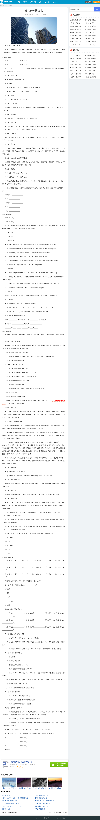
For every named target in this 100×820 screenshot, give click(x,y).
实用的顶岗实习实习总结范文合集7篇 (75, 42)
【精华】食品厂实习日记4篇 (90, 23)
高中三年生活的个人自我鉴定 (90, 74)
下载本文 (44, 14)
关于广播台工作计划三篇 (75, 65)
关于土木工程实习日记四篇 (75, 39)
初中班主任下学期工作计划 (90, 68)
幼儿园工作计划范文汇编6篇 (10, 803)
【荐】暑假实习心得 (41, 798)
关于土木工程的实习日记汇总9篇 (90, 42)
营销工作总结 (6, 809)
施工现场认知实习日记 (75, 20)
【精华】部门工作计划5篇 (75, 62)
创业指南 (56, 2)
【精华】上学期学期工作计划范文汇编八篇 (15, 798)
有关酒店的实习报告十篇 (9, 801)
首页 (19, 2)
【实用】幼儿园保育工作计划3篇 (44, 801)
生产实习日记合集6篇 (90, 30)
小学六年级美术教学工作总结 (90, 62)
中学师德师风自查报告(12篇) (60, 812)
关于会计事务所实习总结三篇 (90, 27)
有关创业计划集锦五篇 (41, 806)
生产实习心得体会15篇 (90, 59)
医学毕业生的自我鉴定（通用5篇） (75, 68)
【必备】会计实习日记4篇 (75, 23)
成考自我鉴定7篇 (40, 809)
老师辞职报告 (6, 795)
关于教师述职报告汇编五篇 (90, 56)
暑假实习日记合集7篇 (90, 20)
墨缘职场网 (46, 818)
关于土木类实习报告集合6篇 (90, 65)
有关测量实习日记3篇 (75, 36)
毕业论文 (48, 2)
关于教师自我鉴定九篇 (41, 795)
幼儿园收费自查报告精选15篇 (12, 812)
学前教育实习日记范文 (75, 27)
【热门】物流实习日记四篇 (90, 33)
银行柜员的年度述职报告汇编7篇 (75, 59)
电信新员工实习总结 (75, 33)
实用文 (40, 2)
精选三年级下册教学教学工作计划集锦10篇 (75, 71)
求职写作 (25, 2)
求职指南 (33, 2)
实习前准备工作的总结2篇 (42, 803)
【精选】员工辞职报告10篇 (90, 77)
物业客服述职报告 (90, 71)
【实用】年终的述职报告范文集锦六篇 (75, 74)
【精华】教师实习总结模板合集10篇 (75, 77)
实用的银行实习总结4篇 (75, 30)
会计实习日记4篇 (75, 45)
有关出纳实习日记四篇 (90, 36)
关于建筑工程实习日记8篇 (90, 39)
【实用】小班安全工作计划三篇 (11, 806)
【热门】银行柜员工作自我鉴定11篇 (75, 56)
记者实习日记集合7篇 (90, 45)
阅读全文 (38, 14)
